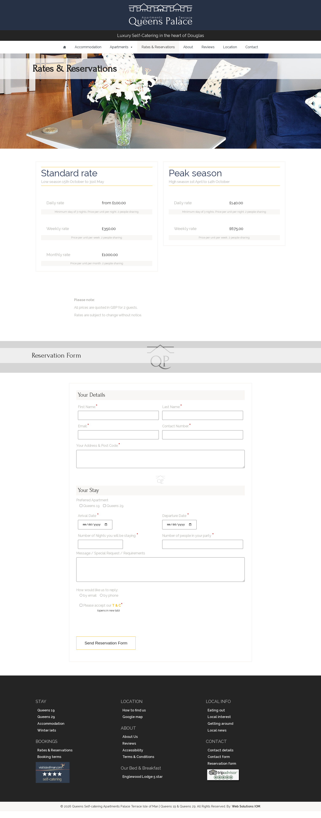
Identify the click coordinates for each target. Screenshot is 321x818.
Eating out (216, 717)
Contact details (220, 757)
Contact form (219, 764)
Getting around (220, 731)
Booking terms (49, 764)
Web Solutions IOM (246, 813)
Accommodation (88, 47)
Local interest (219, 724)
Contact (251, 47)
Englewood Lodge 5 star (142, 784)
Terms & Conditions (138, 764)
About (188, 47)
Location (230, 47)
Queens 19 (46, 717)
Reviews (208, 47)
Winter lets (46, 737)
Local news (217, 737)
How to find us (134, 717)
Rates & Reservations (158, 47)
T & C (116, 612)
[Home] (65, 47)
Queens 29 (46, 724)
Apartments (119, 47)
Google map (132, 724)
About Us (130, 744)
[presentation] (108, 631)
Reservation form (222, 771)
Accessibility (132, 757)
